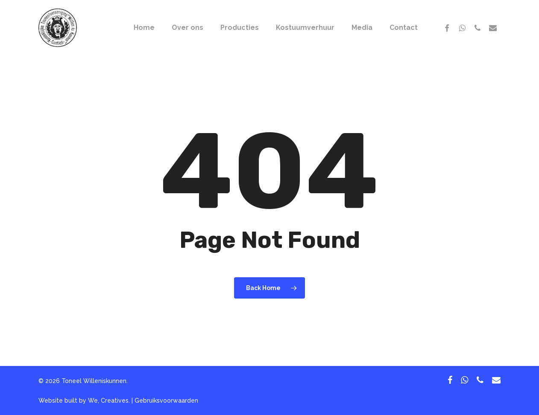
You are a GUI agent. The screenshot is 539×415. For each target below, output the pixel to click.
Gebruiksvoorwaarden (166, 400)
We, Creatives (108, 400)
